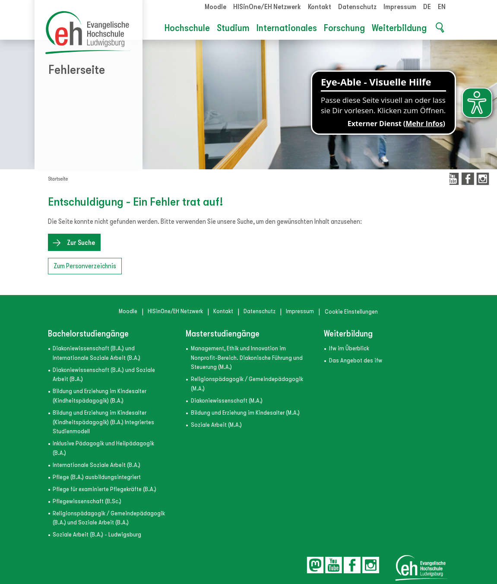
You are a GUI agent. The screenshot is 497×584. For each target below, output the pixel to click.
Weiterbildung (399, 28)
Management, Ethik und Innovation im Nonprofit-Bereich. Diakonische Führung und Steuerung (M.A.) (247, 358)
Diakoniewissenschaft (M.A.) (227, 400)
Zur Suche (81, 243)
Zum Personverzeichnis (85, 266)
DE (427, 7)
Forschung (344, 28)
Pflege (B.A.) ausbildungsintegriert (97, 477)
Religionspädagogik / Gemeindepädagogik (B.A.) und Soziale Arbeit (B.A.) (109, 518)
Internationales (286, 28)
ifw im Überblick (349, 348)
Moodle (215, 7)
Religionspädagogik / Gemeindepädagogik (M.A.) (247, 383)
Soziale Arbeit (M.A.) (216, 424)
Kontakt (319, 7)
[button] (439, 28)
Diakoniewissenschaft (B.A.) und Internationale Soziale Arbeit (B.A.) (96, 353)
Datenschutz (357, 7)
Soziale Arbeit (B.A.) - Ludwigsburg (97, 534)
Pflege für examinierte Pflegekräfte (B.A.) (104, 489)
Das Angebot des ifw (355, 360)
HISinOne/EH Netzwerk (267, 7)
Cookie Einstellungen (351, 311)
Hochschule (187, 28)
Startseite (58, 178)
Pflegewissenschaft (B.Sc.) (87, 501)
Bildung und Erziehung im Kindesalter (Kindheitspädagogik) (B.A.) (99, 395)
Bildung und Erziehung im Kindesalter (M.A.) (245, 412)
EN (442, 7)
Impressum (399, 7)
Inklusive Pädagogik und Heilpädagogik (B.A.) (103, 448)
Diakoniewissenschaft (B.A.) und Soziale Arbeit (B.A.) (104, 374)
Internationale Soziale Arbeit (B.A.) (96, 465)
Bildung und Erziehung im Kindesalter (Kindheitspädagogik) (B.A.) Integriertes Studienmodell (103, 422)
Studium (233, 28)
